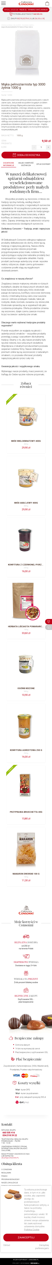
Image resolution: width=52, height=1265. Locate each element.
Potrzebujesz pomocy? (26, 14)
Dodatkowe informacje (8, 164)
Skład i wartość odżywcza (26, 164)
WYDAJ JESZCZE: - (26, 10)
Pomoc (4, 1176)
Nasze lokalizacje (9, 1183)
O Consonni (6, 1169)
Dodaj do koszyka (26, 155)
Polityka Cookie (31, 1229)
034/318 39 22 (9, 1135)
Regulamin (6, 1173)
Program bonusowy (10, 1179)
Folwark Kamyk (28, 25)
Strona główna (6, 25)
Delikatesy (17, 25)
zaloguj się (40, 18)
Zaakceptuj (26, 1237)
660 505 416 (8, 1133)
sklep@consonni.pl (10, 1158)
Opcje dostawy (43, 164)
